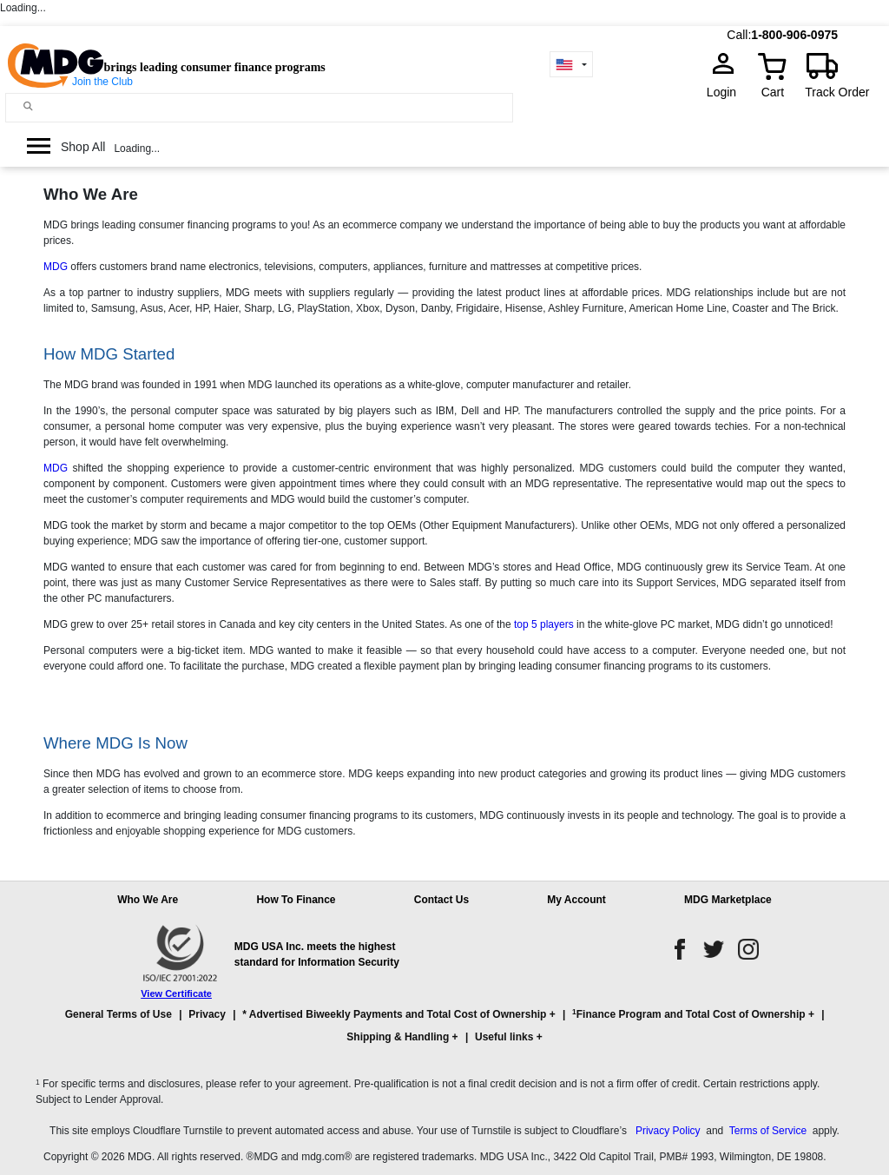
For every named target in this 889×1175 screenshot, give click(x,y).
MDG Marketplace (728, 900)
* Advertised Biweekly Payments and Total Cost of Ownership (394, 1014)
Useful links (504, 1037)
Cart (772, 92)
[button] (444, 1033)
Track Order (837, 92)
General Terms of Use (118, 1014)
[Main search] (28, 106)
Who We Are (147, 900)
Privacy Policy (668, 1131)
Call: (739, 35)
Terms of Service (768, 1131)
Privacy (207, 1014)
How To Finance (295, 900)
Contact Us (441, 900)
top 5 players (544, 624)
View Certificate (176, 993)
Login (727, 92)
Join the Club (102, 82)
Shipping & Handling (397, 1037)
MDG (55, 267)
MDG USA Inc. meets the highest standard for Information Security (316, 954)
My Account (576, 900)
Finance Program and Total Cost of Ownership (688, 1013)
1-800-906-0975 (794, 35)
